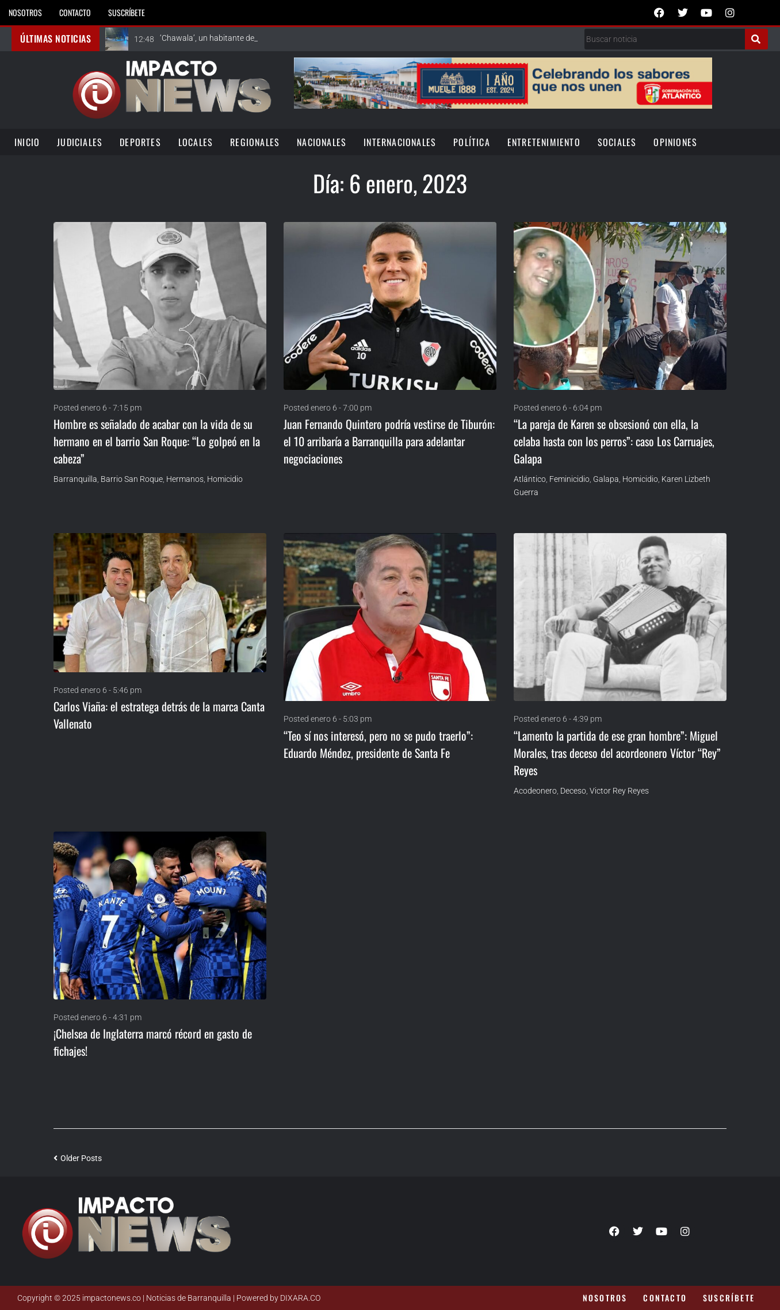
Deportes (140, 142)
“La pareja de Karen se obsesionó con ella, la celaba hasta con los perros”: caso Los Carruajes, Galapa (614, 441)
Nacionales (321, 142)
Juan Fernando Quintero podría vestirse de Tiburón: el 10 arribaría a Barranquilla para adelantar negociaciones (389, 441)
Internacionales (400, 142)
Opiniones (675, 142)
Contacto (75, 12)
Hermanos (185, 479)
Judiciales (79, 142)
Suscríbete (126, 12)
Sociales (617, 142)
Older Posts (77, 1158)
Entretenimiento (543, 142)
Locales (195, 142)
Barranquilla (75, 479)
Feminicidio (569, 479)
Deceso (573, 790)
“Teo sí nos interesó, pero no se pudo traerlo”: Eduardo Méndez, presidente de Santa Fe (378, 744)
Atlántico (530, 479)
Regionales (255, 142)
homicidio (225, 479)
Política (471, 142)
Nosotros (25, 12)
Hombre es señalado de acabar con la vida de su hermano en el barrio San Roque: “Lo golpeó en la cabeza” (156, 441)
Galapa (606, 479)
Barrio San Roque (132, 479)
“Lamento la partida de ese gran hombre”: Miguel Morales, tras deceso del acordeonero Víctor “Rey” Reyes (617, 753)
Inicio (27, 142)
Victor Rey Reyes (619, 790)
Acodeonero (535, 790)
